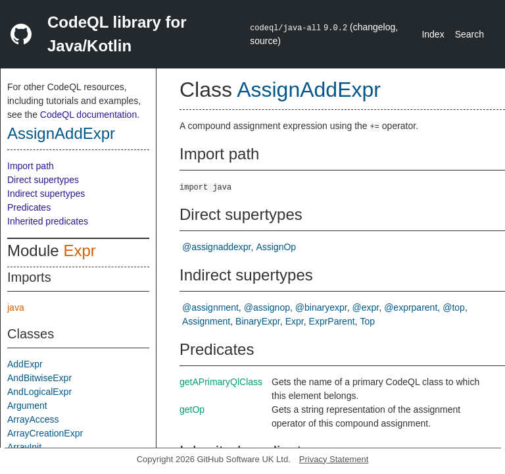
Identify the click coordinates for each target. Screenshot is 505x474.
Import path (30, 166)
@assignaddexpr (216, 247)
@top (454, 307)
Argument (27, 405)
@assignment (210, 307)
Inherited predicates (47, 221)
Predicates (29, 207)
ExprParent (332, 321)
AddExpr (25, 364)
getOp (192, 409)
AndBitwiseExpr (39, 378)
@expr (365, 307)
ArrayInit (24, 447)
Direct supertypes (43, 179)
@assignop (267, 307)
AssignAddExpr (61, 133)
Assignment (206, 321)
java (15, 307)
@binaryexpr (321, 307)
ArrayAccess (33, 419)
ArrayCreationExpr (45, 433)
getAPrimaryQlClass (221, 382)
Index (432, 34)
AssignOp (276, 247)
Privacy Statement (334, 459)
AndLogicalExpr (39, 391)
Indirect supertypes (46, 193)
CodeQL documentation (88, 114)
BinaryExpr (257, 321)
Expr (79, 250)
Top (367, 321)
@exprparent (410, 307)
